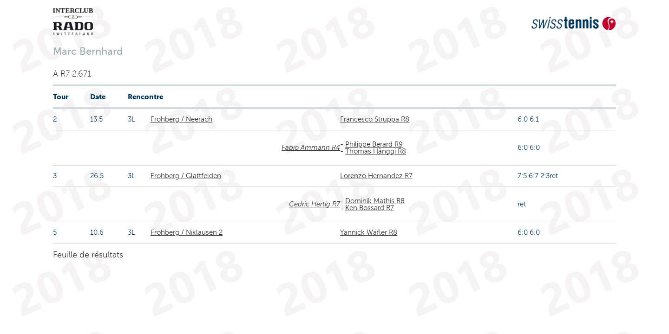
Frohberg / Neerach (181, 119)
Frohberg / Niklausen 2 (187, 232)
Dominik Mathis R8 (375, 201)
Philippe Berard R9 (374, 144)
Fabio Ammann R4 (311, 147)
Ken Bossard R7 (369, 208)
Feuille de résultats (88, 254)
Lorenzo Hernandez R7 (376, 176)
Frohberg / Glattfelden (186, 176)
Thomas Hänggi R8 (375, 151)
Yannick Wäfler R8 (368, 232)
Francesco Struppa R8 (374, 119)
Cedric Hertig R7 (314, 204)
